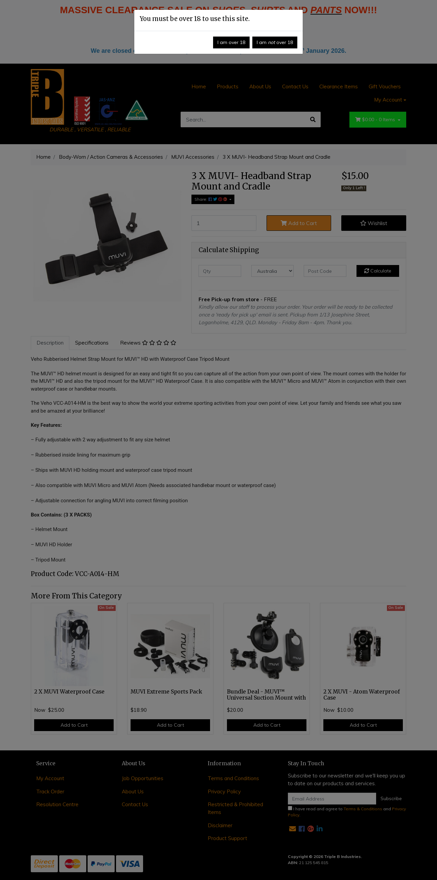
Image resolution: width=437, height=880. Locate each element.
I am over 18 (231, 42)
